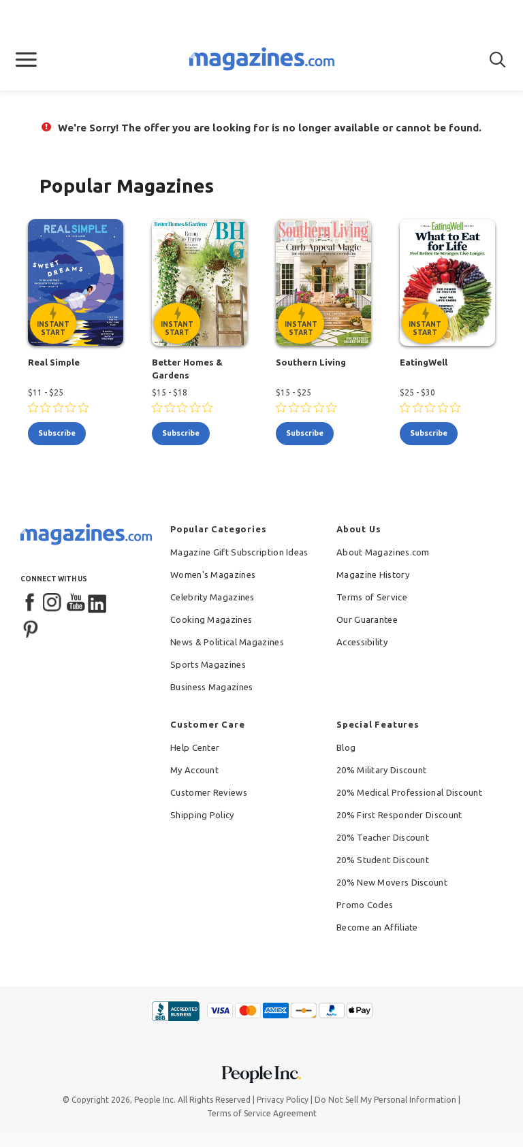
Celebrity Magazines (212, 597)
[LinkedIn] (98, 603)
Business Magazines (211, 687)
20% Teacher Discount (382, 837)
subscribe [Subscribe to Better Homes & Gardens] (181, 433)
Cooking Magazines (211, 619)
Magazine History (372, 574)
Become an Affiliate (377, 927)
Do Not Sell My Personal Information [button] (385, 1099)
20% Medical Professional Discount (409, 792)
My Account (194, 770)
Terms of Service (371, 597)
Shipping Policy (202, 815)
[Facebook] (30, 603)
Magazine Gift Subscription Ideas (239, 552)
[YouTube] (75, 603)
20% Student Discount (382, 860)
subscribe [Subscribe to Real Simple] (57, 433)
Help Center (194, 747)
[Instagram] (53, 603)
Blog (345, 747)
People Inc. (155, 1099)
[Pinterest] (30, 627)
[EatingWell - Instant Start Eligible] (447, 282)
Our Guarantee (367, 619)
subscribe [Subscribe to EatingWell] (428, 433)
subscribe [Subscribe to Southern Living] (304, 433)
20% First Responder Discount (399, 815)
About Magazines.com (383, 552)
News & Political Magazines (227, 642)
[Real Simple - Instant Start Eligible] (75, 282)
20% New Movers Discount (391, 882)
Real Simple (54, 362)
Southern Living (311, 362)
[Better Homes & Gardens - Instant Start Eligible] (199, 282)
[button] (26, 60)
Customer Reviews (208, 792)
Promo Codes (364, 904)
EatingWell (423, 362)
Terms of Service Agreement (262, 1113)
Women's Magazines (212, 574)
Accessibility (361, 642)
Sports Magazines (208, 664)
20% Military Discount (381, 770)
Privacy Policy (282, 1099)
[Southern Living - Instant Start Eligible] (323, 282)
